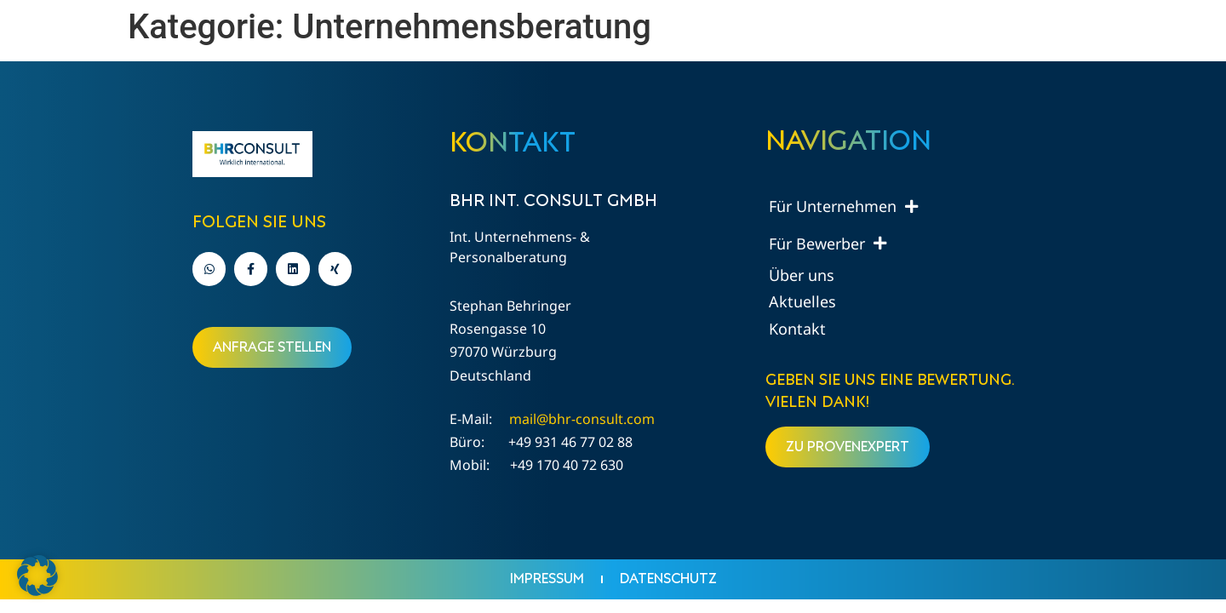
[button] (37, 575)
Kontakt (797, 328)
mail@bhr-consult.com (582, 419)
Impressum (547, 579)
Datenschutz (668, 579)
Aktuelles (802, 301)
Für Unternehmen (843, 207)
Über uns (801, 275)
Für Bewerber (827, 243)
